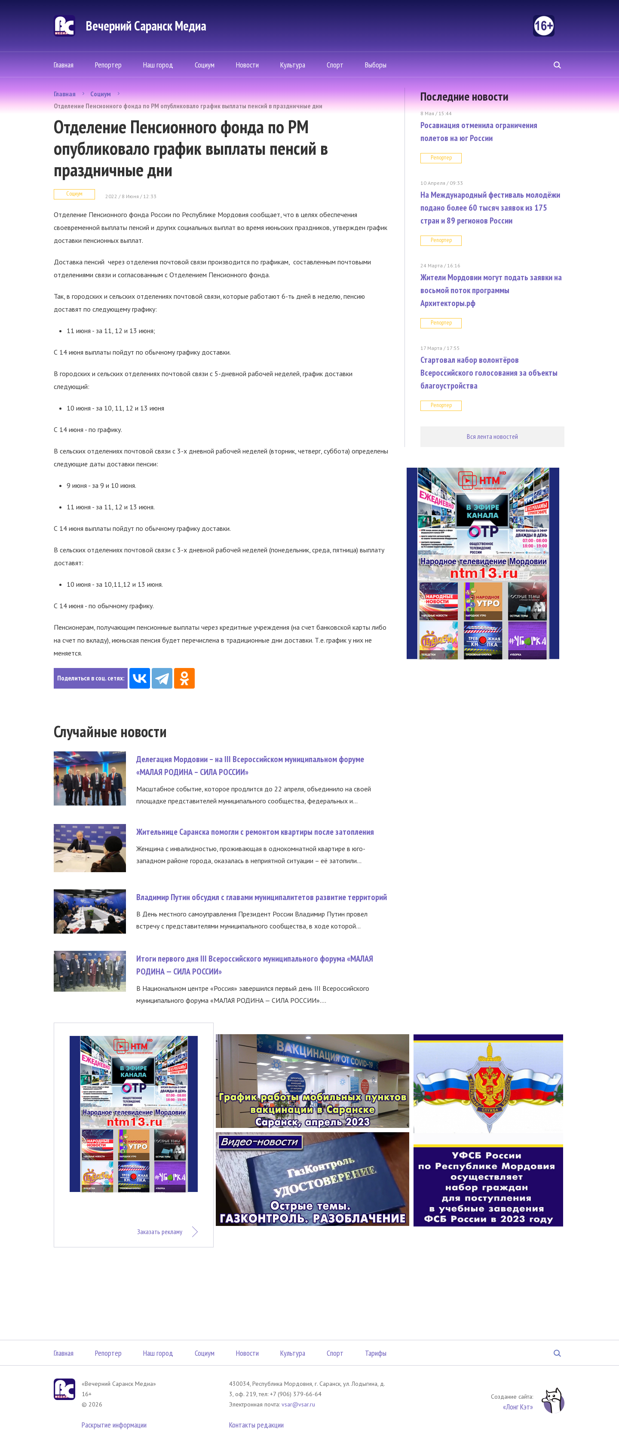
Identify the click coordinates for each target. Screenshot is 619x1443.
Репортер (108, 65)
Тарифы (375, 1353)
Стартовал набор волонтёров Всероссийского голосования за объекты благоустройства (489, 372)
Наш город (158, 65)
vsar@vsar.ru (298, 1404)
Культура (292, 65)
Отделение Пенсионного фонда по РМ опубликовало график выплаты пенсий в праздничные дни (188, 105)
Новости (247, 65)
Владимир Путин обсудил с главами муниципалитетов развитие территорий (261, 897)
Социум (205, 65)
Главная (64, 65)
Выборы (375, 65)
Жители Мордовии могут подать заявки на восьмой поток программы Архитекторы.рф (491, 290)
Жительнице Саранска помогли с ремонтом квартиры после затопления (255, 831)
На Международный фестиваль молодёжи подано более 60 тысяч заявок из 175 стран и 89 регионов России (490, 207)
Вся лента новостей (492, 436)
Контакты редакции (256, 1425)
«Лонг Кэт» (518, 1407)
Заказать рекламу (159, 1231)
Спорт (335, 65)
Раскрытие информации (114, 1425)
